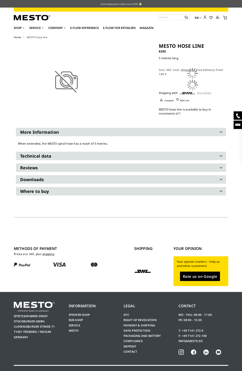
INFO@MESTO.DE (190, 341)
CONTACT (130, 352)
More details (204, 93)
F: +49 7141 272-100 (192, 336)
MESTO (74, 330)
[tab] (121, 132)
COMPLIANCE (133, 341)
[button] (205, 17)
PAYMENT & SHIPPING (139, 325)
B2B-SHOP (76, 320)
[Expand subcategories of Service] (42, 28)
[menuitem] (19, 28)
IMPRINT (130, 346)
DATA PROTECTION (137, 330)
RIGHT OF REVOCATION (140, 320)
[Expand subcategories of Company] (64, 28)
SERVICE (74, 325)
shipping (48, 254)
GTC (126, 315)
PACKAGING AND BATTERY (143, 336)
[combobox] (173, 17)
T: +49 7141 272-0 (191, 330)
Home (17, 37)
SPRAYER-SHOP (79, 315)
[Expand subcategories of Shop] (23, 28)
